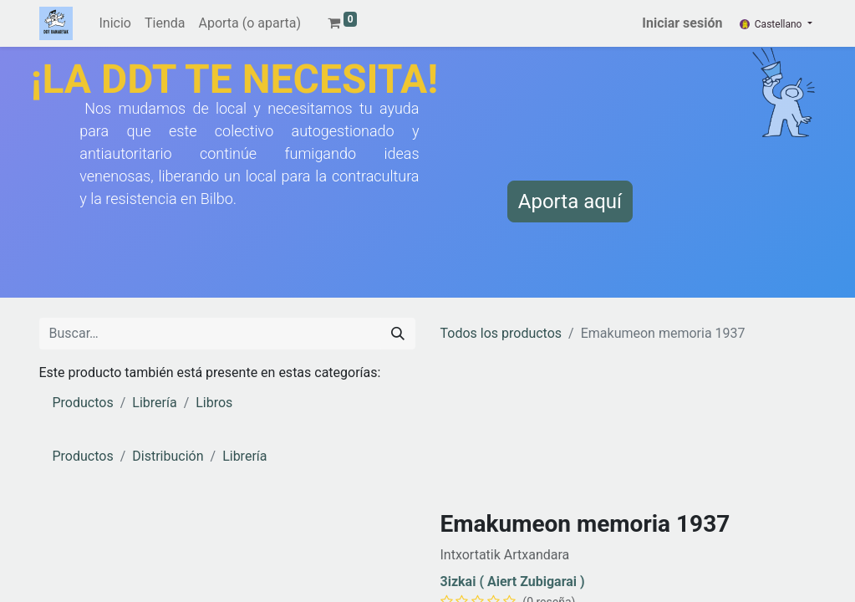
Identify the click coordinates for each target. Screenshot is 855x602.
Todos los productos (501, 333)
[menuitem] (115, 23)
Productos (83, 403)
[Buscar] (397, 333)
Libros (214, 403)
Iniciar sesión (682, 23)
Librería (154, 403)
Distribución (167, 456)
